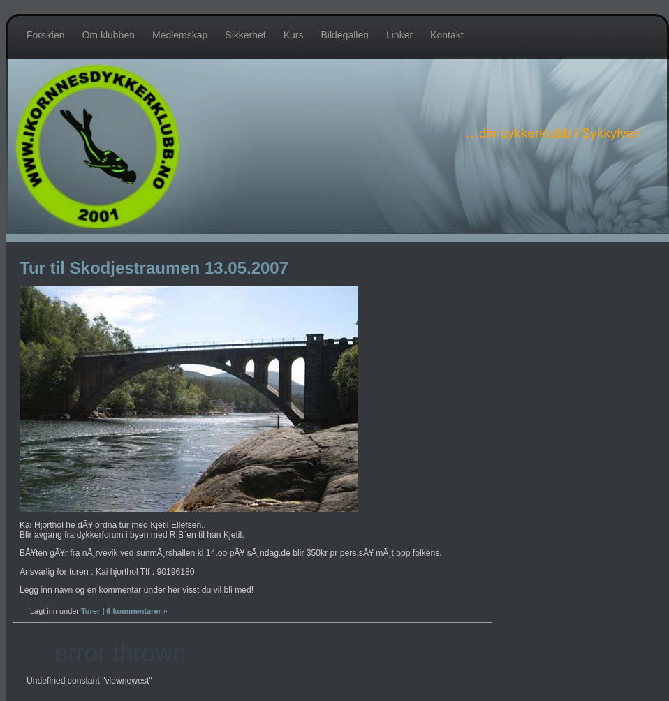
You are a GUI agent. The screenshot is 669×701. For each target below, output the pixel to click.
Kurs (294, 34)
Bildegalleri (344, 34)
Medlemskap (179, 34)
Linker (399, 34)
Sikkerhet (245, 34)
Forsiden (45, 34)
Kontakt (446, 34)
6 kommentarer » (137, 611)
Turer (90, 611)
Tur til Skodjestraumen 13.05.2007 (154, 267)
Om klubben (108, 34)
